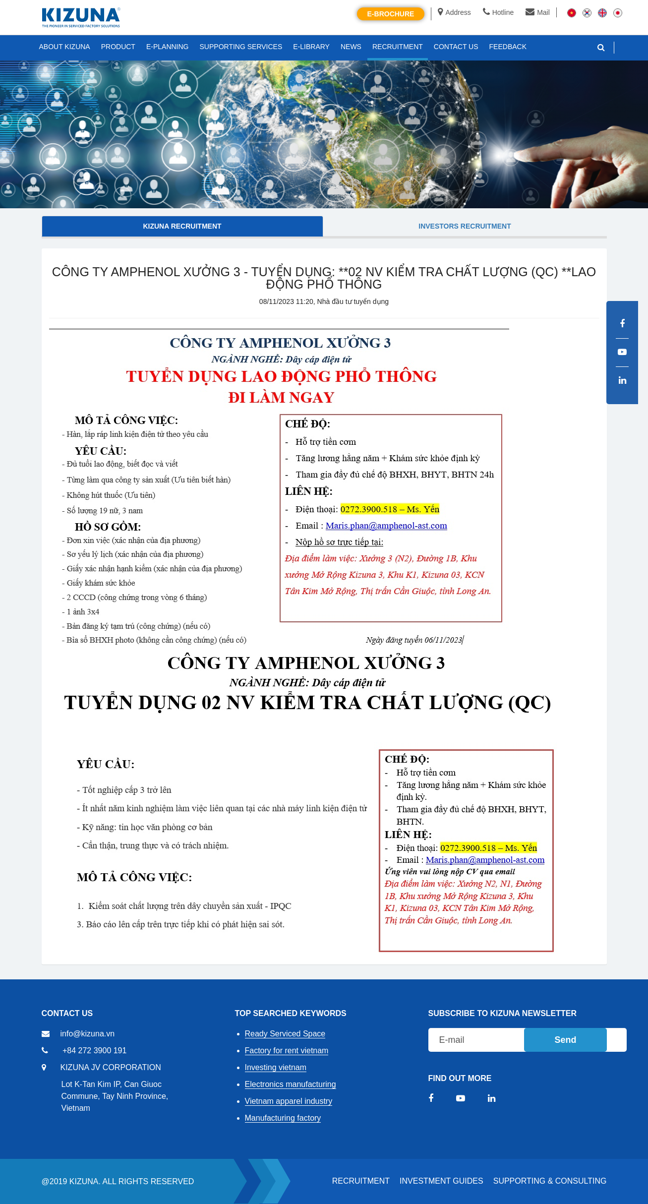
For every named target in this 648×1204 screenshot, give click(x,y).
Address (454, 12)
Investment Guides (441, 1181)
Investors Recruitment (464, 226)
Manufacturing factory (283, 1118)
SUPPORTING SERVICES (241, 47)
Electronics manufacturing (290, 1084)
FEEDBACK (508, 47)
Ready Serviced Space (285, 1033)
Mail (538, 12)
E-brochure (390, 14)
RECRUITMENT (361, 1181)
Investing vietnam (276, 1067)
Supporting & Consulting (550, 1181)
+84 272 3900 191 (94, 1050)
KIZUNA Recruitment (182, 226)
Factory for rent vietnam (287, 1050)
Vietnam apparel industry (289, 1101)
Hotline (498, 12)
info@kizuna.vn (87, 1033)
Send (565, 1040)
